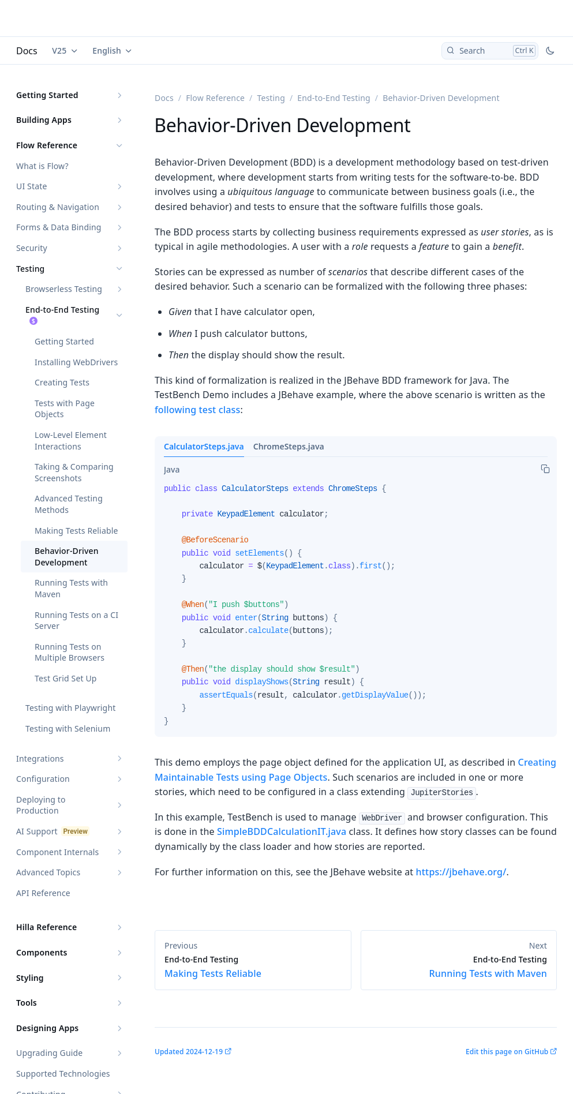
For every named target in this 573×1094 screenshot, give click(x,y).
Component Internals (57, 851)
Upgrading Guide (49, 1052)
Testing (30, 268)
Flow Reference (46, 145)
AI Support (37, 831)
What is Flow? (42, 165)
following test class (197, 409)
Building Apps (44, 119)
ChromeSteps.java (288, 446)
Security (31, 247)
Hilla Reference (46, 926)
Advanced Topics (48, 872)
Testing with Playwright (70, 707)
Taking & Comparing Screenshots (74, 472)
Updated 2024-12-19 (189, 1051)
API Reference (43, 892)
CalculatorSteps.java (204, 446)
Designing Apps (47, 1027)
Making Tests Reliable (76, 530)
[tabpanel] (356, 609)
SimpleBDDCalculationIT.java (281, 831)
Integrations (40, 758)
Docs (27, 50)
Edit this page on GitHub (507, 1051)
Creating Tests (62, 382)
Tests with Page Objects (65, 409)
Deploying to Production (41, 805)
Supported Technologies (63, 1073)
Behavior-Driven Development (67, 556)
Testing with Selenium (67, 728)
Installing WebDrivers (76, 362)
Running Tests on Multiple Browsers (69, 652)
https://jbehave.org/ (461, 872)
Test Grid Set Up (66, 678)
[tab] (171, 470)
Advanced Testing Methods (69, 504)
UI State (31, 186)
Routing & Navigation (57, 206)
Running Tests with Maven (71, 588)
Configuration (43, 778)
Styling (30, 977)
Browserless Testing (63, 288)
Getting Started (47, 94)
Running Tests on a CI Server (76, 620)
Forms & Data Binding (59, 227)
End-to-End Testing (62, 309)
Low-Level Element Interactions (71, 440)
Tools (26, 1002)
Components (42, 952)
